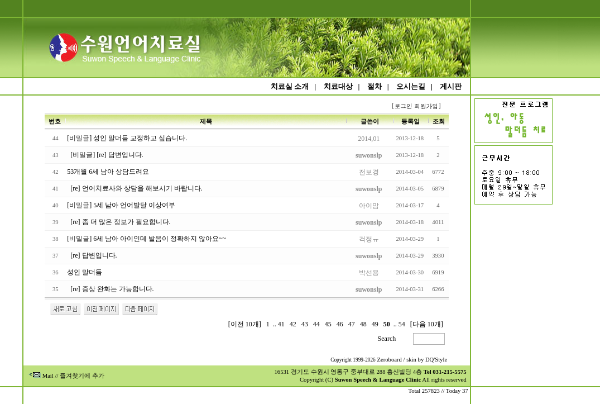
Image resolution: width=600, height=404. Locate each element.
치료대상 (338, 86)
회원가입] (428, 106)
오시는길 (410, 86)
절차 (374, 86)
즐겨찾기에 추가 (82, 376)
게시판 (451, 86)
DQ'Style (436, 360)
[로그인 (401, 106)
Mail (41, 376)
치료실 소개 (290, 86)
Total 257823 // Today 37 (438, 391)
